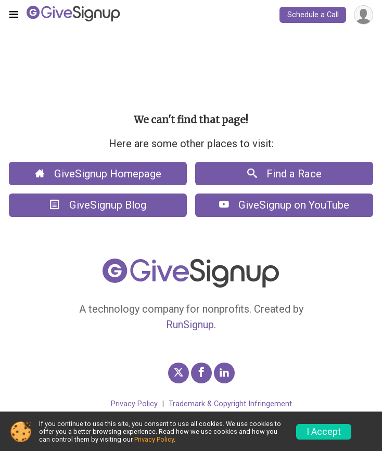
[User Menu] (363, 14)
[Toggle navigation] (14, 15)
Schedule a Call (313, 14)
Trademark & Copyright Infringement (230, 404)
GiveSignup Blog (98, 205)
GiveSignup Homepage (98, 173)
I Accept (324, 432)
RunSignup (190, 324)
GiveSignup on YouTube (284, 205)
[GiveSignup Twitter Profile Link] (178, 373)
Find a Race (284, 173)
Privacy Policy (134, 404)
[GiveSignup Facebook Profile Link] (201, 373)
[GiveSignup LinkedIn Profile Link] (224, 373)
